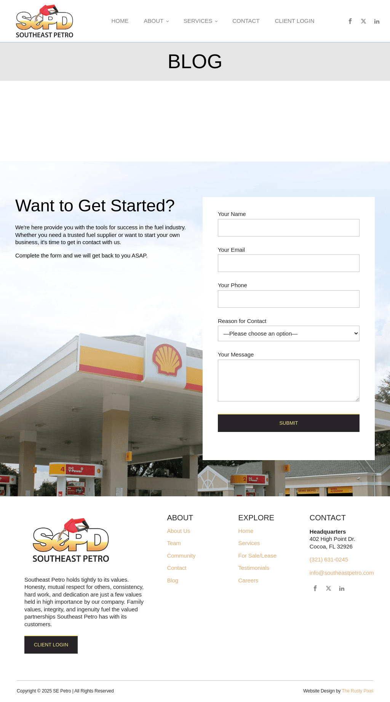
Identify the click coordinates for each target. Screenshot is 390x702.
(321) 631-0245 (329, 559)
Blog (172, 580)
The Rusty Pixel (357, 691)
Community (181, 556)
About (153, 21)
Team (174, 543)
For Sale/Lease (257, 556)
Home (119, 21)
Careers (248, 580)
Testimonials (253, 568)
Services (198, 21)
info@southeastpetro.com (342, 572)
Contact (245, 21)
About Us (178, 531)
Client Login (295, 21)
